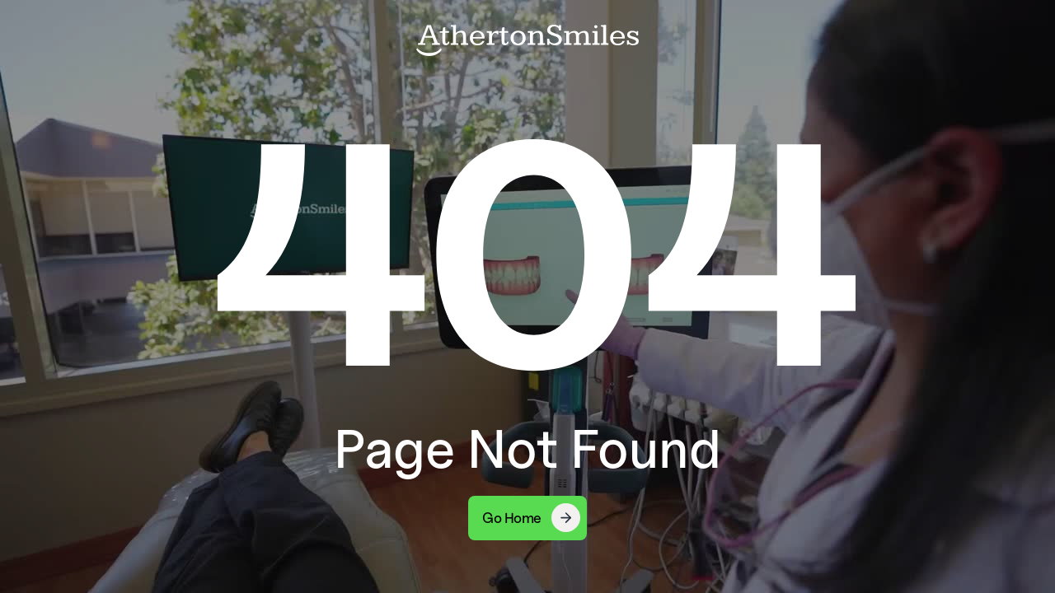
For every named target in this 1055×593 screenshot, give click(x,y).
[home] (527, 40)
